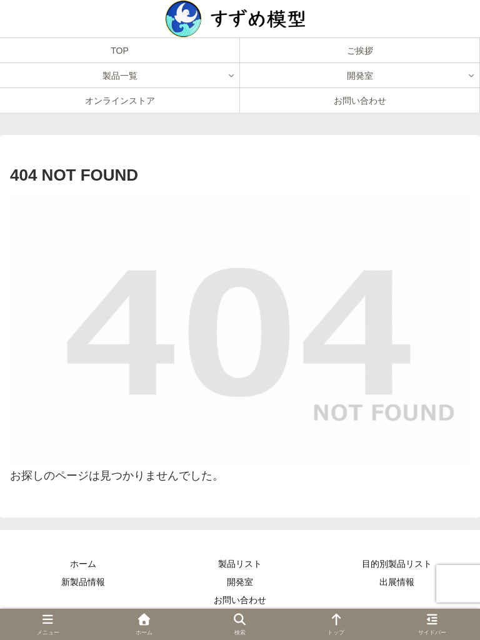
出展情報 (396, 582)
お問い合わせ (240, 600)
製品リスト (240, 564)
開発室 (240, 582)
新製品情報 (83, 582)
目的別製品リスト (397, 564)
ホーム (83, 564)
